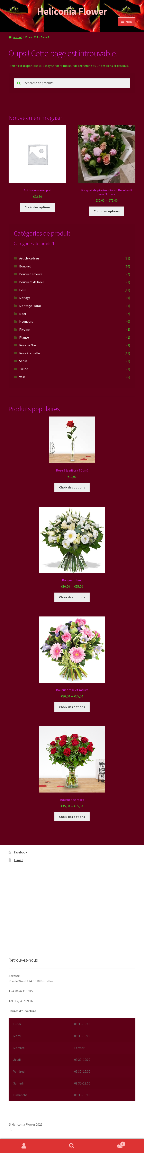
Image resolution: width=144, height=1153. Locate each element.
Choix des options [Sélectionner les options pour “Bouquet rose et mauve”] (72, 707)
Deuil (22, 290)
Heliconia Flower (72, 11)
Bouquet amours (30, 274)
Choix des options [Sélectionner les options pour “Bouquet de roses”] (72, 817)
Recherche (72, 1146)
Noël (22, 314)
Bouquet (25, 266)
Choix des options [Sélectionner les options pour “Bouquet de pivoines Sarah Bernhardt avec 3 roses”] (106, 211)
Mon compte (24, 1146)
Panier (110, 1143)
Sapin (23, 361)
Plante (24, 337)
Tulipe (23, 369)
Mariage (24, 298)
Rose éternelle (29, 353)
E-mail (18, 860)
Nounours (26, 321)
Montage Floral (30, 306)
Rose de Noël (28, 345)
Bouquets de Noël (31, 282)
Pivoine (24, 329)
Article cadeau (29, 258)
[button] (72, 1059)
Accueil (17, 37)
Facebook (20, 852)
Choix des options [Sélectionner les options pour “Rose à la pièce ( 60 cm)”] (72, 487)
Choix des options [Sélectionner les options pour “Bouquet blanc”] (72, 597)
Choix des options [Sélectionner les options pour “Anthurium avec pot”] (37, 207)
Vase (22, 377)
